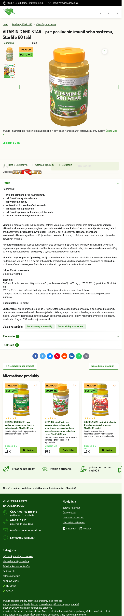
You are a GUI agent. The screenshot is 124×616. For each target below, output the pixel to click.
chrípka (24, 607)
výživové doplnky (61, 604)
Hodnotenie (8, 43)
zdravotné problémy (38, 601)
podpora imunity (19, 601)
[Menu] (118, 12)
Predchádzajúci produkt (20, 366)
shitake (37, 611)
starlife (6, 604)
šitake (45, 611)
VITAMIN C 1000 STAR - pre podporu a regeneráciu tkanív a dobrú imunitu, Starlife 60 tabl (19, 424)
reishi (13, 611)
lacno (49, 604)
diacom (34, 604)
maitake (21, 611)
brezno (42, 604)
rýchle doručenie (94, 611)
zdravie (16, 607)
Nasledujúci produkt (103, 366)
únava (63, 611)
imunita (6, 601)
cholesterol (54, 611)
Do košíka (85, 153)
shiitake (29, 611)
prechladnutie (35, 607)
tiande (27, 604)
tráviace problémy (76, 611)
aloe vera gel (55, 601)
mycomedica (16, 604)
